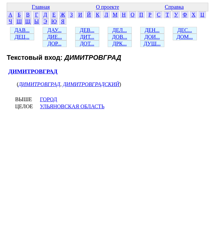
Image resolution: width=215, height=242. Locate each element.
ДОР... (54, 43)
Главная (41, 7)
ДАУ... (55, 30)
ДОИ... (152, 37)
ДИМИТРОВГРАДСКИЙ (91, 84)
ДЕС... (184, 30)
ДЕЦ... (21, 37)
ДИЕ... (54, 37)
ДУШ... (152, 43)
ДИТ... (87, 37)
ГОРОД (48, 99)
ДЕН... (152, 30)
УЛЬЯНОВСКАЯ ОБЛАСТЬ (72, 106)
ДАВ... (22, 30)
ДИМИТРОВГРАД (32, 71)
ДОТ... (87, 43)
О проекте (107, 7)
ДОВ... (119, 37)
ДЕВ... (87, 30)
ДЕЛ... (119, 30)
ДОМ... (184, 37)
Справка (174, 7)
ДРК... (119, 43)
